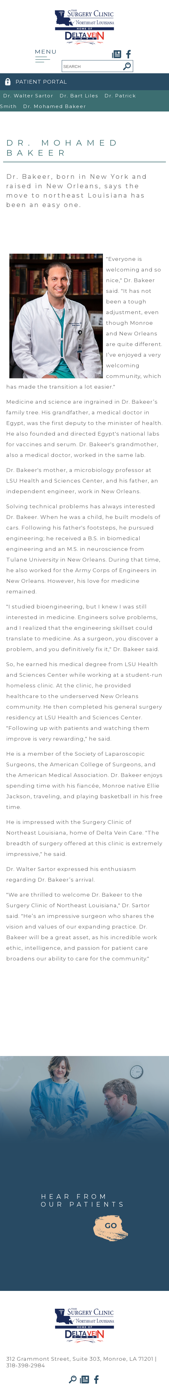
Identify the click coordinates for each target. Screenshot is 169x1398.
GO (111, 1225)
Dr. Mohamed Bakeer (54, 106)
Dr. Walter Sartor (28, 96)
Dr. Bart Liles (79, 96)
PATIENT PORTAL (41, 82)
